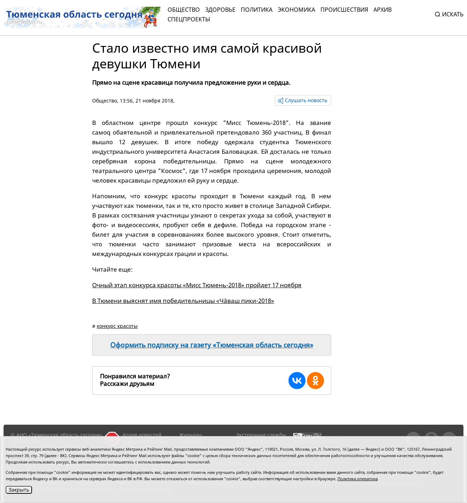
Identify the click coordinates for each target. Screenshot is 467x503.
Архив (382, 10)
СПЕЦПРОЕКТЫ (189, 19)
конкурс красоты (117, 326)
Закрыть (19, 489)
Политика (256, 10)
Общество (184, 10)
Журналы (190, 434)
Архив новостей (141, 434)
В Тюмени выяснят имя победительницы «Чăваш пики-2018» (183, 301)
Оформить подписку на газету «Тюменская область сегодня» (211, 345)
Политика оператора (358, 478)
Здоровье (220, 10)
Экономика (296, 10)
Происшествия (344, 10)
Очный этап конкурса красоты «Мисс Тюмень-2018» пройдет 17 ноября (197, 285)
